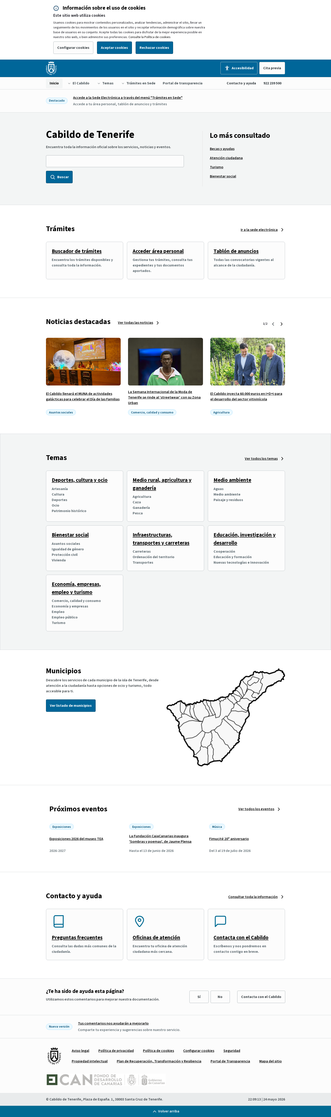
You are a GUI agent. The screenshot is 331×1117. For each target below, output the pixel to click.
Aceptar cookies (114, 47)
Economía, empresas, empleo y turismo (76, 588)
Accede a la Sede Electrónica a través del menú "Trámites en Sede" (128, 97)
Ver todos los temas (261, 458)
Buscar (59, 177)
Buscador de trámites (77, 251)
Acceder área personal (158, 251)
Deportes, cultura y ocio (80, 480)
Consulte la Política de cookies (149, 37)
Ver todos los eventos (256, 809)
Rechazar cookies (154, 47)
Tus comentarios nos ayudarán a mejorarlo (113, 1023)
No (220, 996)
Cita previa (272, 68)
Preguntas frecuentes (77, 937)
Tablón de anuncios (236, 251)
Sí (198, 996)
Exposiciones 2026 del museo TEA (76, 838)
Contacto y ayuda (241, 83)
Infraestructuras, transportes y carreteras (161, 539)
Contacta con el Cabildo (241, 937)
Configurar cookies (73, 47)
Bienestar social (70, 535)
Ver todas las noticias (135, 322)
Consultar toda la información (253, 896)
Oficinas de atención (156, 937)
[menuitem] (54, 83)
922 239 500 (272, 83)
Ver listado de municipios (71, 705)
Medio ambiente (232, 480)
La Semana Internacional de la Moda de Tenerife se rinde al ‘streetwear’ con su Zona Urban (164, 397)
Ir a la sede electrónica (259, 229)
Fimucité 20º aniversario (229, 838)
